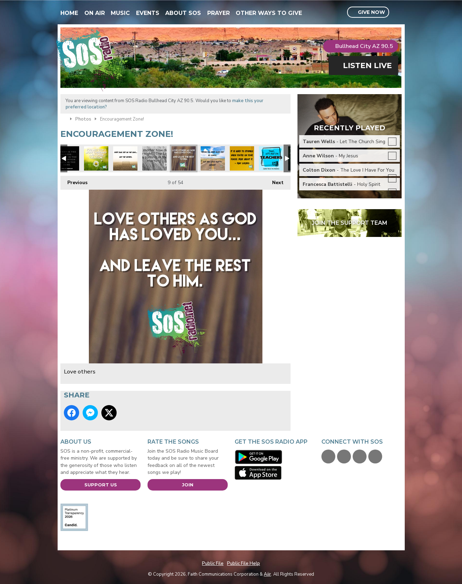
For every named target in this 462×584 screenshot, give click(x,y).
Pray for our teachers (271, 158)
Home (69, 13)
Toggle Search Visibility (397, 12)
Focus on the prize (125, 158)
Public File (213, 563)
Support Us (100, 484)
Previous (73, 181)
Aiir (267, 574)
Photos (83, 119)
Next (274, 181)
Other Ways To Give (269, 13)
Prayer (218, 13)
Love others (183, 158)
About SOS (183, 13)
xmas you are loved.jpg (96, 158)
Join (187, 484)
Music (120, 13)
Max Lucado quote (242, 158)
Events (147, 13)
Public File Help (243, 563)
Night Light (154, 158)
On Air (94, 13)
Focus (213, 158)
